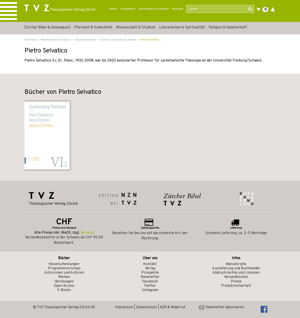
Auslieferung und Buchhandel (236, 268)
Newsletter (150, 277)
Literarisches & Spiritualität (182, 27)
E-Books (64, 290)
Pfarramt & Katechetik (93, 27)
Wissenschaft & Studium (135, 27)
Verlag (150, 268)
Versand (87, 232)
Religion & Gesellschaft (228, 27)
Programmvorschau (64, 268)
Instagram (150, 290)
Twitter (150, 286)
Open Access (64, 286)
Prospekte (127, 9)
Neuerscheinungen (64, 264)
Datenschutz (146, 307)
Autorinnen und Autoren (64, 273)
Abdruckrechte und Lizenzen (236, 273)
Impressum (124, 307)
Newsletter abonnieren (221, 307)
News (113, 9)
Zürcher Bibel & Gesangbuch (47, 27)
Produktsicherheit (236, 286)
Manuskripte (236, 264)
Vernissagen (64, 281)
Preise (236, 281)
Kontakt (177, 9)
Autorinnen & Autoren (153, 9)
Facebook (150, 281)
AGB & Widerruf (172, 307)
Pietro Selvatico (149, 40)
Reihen (64, 277)
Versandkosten (236, 277)
